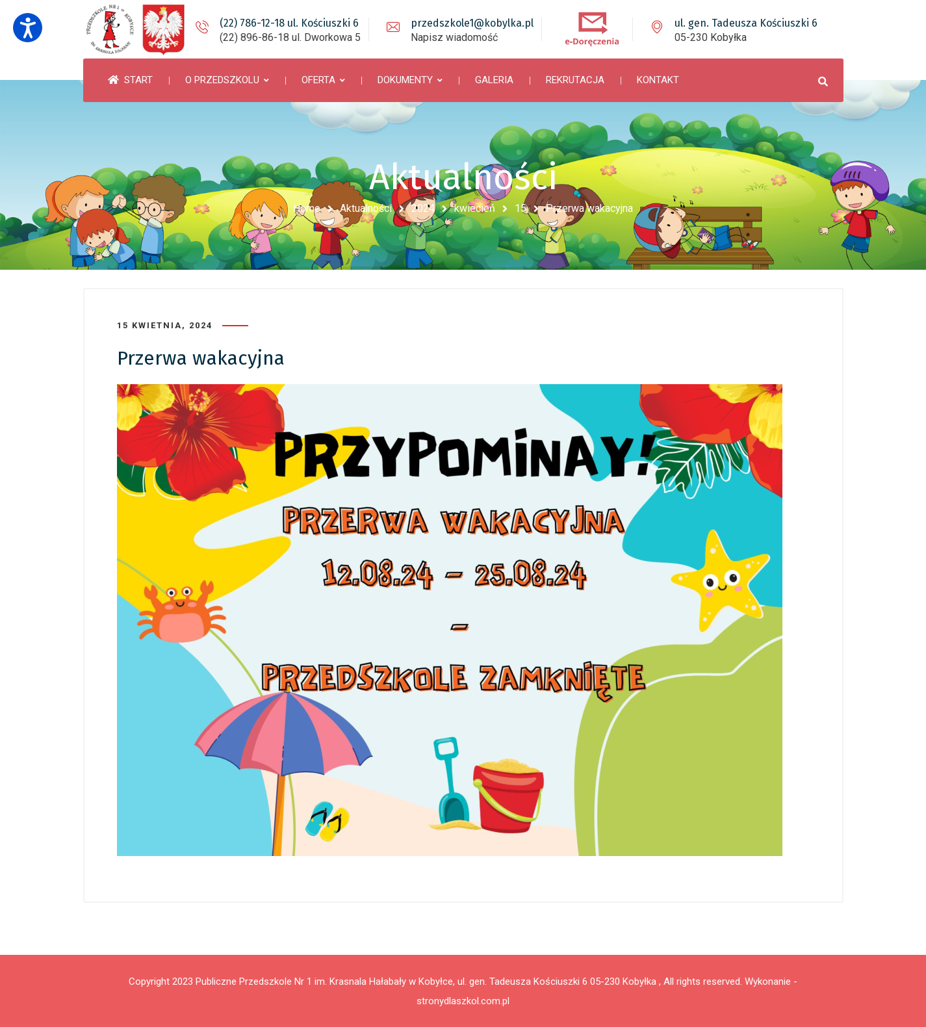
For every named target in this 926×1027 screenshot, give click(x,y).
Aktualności (366, 208)
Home (306, 208)
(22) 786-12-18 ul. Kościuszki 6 (289, 23)
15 (520, 208)
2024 (423, 208)
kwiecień (474, 208)
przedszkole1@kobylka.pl (472, 23)
